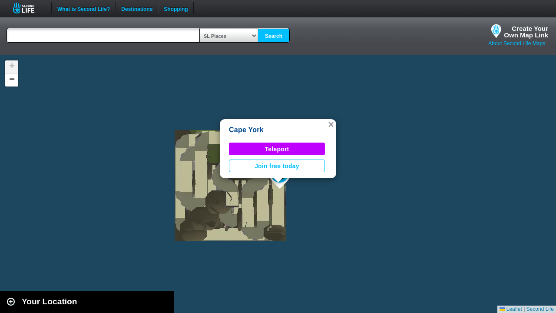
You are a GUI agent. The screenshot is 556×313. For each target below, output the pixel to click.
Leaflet (511, 309)
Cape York (246, 129)
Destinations (136, 8)
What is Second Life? (83, 8)
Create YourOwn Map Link (526, 32)
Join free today (277, 166)
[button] (331, 124)
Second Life (28, 8)
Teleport (277, 149)
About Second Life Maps (516, 43)
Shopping (176, 8)
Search (273, 36)
